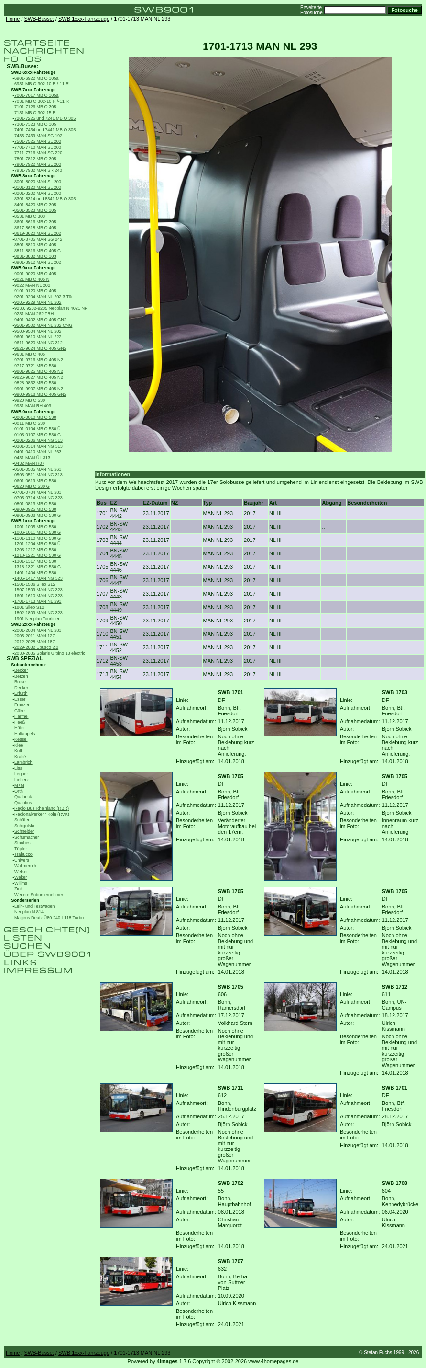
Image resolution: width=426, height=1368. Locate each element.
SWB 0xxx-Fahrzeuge (33, 411)
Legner (21, 773)
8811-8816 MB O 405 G (37, 250)
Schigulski (24, 825)
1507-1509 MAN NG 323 (38, 589)
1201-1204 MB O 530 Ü (37, 543)
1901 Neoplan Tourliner (37, 618)
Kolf (18, 750)
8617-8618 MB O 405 (35, 227)
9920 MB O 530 (29, 400)
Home (13, 19)
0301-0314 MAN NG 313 (38, 446)
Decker (21, 687)
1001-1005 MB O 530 (35, 526)
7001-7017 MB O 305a (36, 95)
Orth (18, 791)
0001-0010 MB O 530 (35, 417)
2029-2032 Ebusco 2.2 (36, 647)
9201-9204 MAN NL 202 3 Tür (43, 296)
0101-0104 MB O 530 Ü (37, 428)
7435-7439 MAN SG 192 (38, 135)
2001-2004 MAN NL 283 (37, 630)
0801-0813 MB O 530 (35, 503)
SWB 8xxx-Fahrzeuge (33, 175)
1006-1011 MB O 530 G (37, 532)
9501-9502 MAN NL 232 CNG (43, 325)
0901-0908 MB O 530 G (37, 515)
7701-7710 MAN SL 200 (37, 147)
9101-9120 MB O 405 (35, 290)
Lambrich (23, 762)
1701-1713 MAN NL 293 (37, 601)
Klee (18, 745)
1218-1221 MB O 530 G (37, 555)
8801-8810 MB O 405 (35, 244)
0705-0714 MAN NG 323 (38, 497)
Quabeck (23, 796)
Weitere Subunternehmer (38, 894)
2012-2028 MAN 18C (34, 641)
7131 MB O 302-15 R (35, 112)
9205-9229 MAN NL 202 (37, 302)
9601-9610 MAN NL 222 (37, 336)
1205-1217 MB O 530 (35, 549)
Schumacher (26, 837)
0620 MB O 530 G (32, 486)
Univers (21, 860)
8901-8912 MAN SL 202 (37, 262)
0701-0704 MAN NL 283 (37, 492)
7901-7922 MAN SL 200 (37, 164)
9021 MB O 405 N (31, 279)
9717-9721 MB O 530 (35, 365)
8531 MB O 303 (29, 216)
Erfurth (20, 693)
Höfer (19, 727)
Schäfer (22, 819)
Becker (21, 670)
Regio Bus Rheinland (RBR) (41, 808)
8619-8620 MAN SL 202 (37, 233)
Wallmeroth (25, 865)
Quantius (23, 802)
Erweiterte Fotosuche (311, 10)
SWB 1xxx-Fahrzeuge (83, 19)
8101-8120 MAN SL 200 (37, 187)
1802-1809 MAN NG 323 (38, 612)
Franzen (22, 704)
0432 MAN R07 (29, 463)
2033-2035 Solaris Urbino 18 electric (49, 653)
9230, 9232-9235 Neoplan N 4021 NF (50, 308)
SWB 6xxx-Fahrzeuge (33, 72)
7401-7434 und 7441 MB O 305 (45, 129)
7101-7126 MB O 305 (35, 106)
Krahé (20, 756)
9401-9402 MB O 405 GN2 (40, 319)
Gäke (19, 710)
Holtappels (24, 733)
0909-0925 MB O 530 (35, 509)
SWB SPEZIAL (25, 658)
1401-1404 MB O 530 (35, 572)
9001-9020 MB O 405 (35, 273)
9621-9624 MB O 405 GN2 (40, 348)
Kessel (20, 739)
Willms (20, 883)
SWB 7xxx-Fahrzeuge (33, 89)
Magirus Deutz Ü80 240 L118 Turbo (49, 917)
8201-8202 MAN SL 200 (37, 193)
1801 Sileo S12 (29, 607)
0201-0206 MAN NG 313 (38, 440)
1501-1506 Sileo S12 (34, 584)
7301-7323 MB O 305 (35, 124)
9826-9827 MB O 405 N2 (38, 377)
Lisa (18, 768)
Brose (20, 681)
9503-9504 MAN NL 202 (37, 331)
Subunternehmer (28, 664)
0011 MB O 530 (29, 423)
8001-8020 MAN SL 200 (37, 181)
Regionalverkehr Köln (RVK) (41, 814)
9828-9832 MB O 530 (35, 382)
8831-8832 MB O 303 (35, 256)
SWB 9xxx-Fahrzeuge (33, 267)
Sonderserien (25, 900)
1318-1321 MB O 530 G (37, 566)
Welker (21, 871)
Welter (20, 877)
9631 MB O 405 (29, 354)
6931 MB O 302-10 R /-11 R (41, 83)
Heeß (19, 722)
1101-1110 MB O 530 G (37, 538)
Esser (19, 699)
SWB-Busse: (39, 19)
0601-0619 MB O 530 (35, 480)
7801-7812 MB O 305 (35, 158)
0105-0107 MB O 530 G (37, 434)
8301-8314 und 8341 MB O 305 (45, 198)
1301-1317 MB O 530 (35, 561)
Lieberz (21, 779)
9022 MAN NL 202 (32, 285)
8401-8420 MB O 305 (35, 204)
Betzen (21, 676)
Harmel (21, 716)
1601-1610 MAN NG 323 (38, 595)
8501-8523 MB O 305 (35, 210)
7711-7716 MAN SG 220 (38, 152)
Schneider (24, 831)
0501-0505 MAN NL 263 (37, 469)
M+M (19, 785)
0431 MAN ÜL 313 (32, 457)
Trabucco (23, 854)
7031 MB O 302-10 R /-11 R (41, 101)
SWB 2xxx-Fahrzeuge (33, 624)
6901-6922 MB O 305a (36, 78)
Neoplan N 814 (29, 911)
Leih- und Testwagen (34, 906)
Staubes (22, 842)
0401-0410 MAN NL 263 (37, 451)
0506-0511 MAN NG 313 (38, 474)
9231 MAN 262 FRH (34, 313)
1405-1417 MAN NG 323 (38, 578)
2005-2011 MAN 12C (34, 635)
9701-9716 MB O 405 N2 (38, 359)
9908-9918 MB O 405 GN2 (40, 394)
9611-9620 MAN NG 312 (38, 342)
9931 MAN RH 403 (32, 405)
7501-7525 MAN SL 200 (37, 141)
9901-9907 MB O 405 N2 (38, 388)
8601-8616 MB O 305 (35, 221)
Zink (18, 888)
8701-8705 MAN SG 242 (38, 239)
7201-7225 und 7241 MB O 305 (45, 118)
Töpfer (20, 848)
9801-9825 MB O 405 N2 (38, 371)
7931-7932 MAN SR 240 (38, 170)
